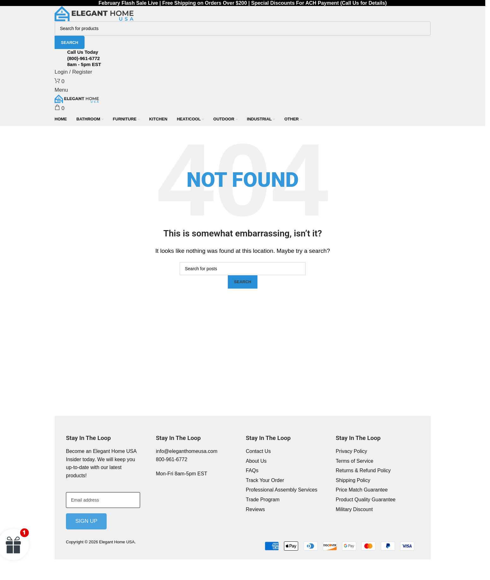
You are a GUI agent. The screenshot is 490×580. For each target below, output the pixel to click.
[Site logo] (94, 13)
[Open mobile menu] (61, 90)
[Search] (243, 28)
